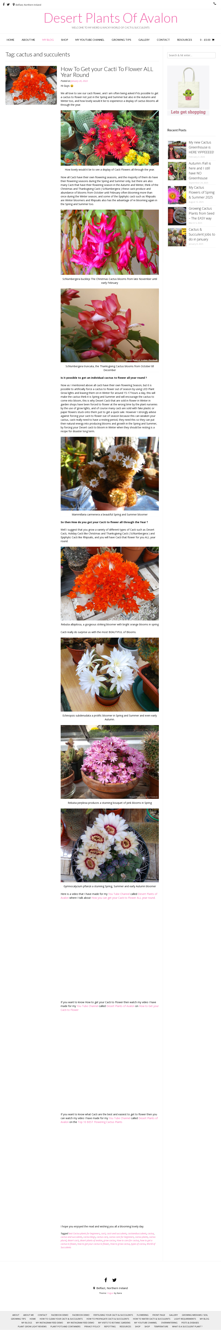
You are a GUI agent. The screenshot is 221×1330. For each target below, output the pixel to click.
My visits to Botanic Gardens (114, 1322)
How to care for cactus (128, 1240)
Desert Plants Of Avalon (110, 17)
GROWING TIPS (121, 39)
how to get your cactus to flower (93, 1243)
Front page (158, 1315)
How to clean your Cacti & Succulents (61, 1318)
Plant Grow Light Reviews (32, 1326)
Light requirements (185, 1318)
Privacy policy (92, 1326)
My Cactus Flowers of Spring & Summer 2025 (201, 192)
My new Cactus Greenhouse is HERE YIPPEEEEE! (201, 147)
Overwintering (169, 1322)
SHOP (137, 1326)
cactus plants (141, 1237)
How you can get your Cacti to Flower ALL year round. (123, 897)
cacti (103, 1233)
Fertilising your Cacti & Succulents (113, 1315)
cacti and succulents (117, 1233)
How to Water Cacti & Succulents (151, 1318)
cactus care (102, 1237)
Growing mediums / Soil (195, 1315)
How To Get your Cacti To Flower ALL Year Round (107, 71)
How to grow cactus (120, 1243)
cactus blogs (89, 1237)
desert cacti (73, 1240)
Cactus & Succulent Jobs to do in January (202, 234)
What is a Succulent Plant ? (187, 1326)
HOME (10, 39)
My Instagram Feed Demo (49, 1322)
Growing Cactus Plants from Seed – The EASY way (201, 213)
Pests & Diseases (190, 1322)
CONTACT (163, 39)
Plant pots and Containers (65, 1326)
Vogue (110, 1293)
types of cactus (138, 1243)
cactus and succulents (71, 1237)
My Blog (48, 39)
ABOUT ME (28, 39)
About (15, 1315)
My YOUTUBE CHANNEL (89, 39)
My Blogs (26, 1322)
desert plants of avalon (91, 1240)
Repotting (110, 1326)
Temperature (161, 1326)
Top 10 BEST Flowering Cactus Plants (100, 1122)
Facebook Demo (59, 1315)
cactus (151, 1233)
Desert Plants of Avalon (120, 1006)
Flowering (142, 1315)
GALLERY (144, 39)
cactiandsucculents (137, 1233)
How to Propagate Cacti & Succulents (108, 1318)
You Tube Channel (119, 894)
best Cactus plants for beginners (84, 1233)
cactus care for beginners (121, 1237)
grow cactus (109, 1240)
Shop (64, 39)
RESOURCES (184, 39)
